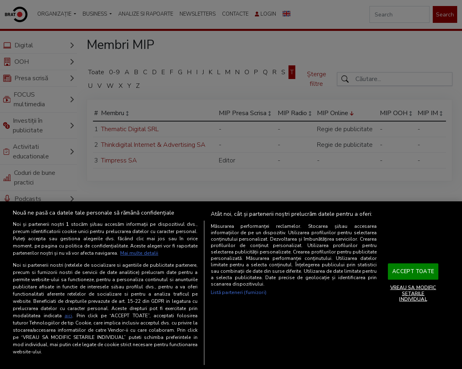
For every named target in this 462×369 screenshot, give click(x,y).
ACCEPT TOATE (413, 271)
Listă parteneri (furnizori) (238, 292)
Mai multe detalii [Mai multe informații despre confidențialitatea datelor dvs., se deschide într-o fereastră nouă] (139, 253)
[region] (231, 285)
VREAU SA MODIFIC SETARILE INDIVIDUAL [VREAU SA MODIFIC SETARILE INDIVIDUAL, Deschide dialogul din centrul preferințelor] (413, 293)
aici (68, 315)
